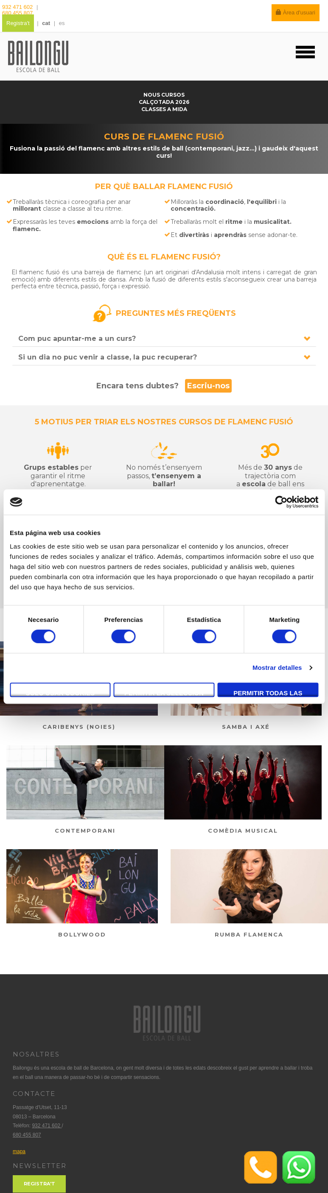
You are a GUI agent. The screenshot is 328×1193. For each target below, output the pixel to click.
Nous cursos (164, 95)
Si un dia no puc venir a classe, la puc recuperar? (107, 357)
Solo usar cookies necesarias (60, 693)
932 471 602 (18, 7)
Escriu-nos (208, 385)
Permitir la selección (164, 693)
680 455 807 (17, 13)
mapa (19, 1151)
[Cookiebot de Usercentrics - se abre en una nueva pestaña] (281, 502)
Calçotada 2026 (164, 102)
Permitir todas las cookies (267, 693)
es (62, 23)
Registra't (18, 23)
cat (46, 23)
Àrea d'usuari (295, 12)
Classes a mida (164, 109)
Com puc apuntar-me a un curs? (77, 338)
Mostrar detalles (277, 667)
